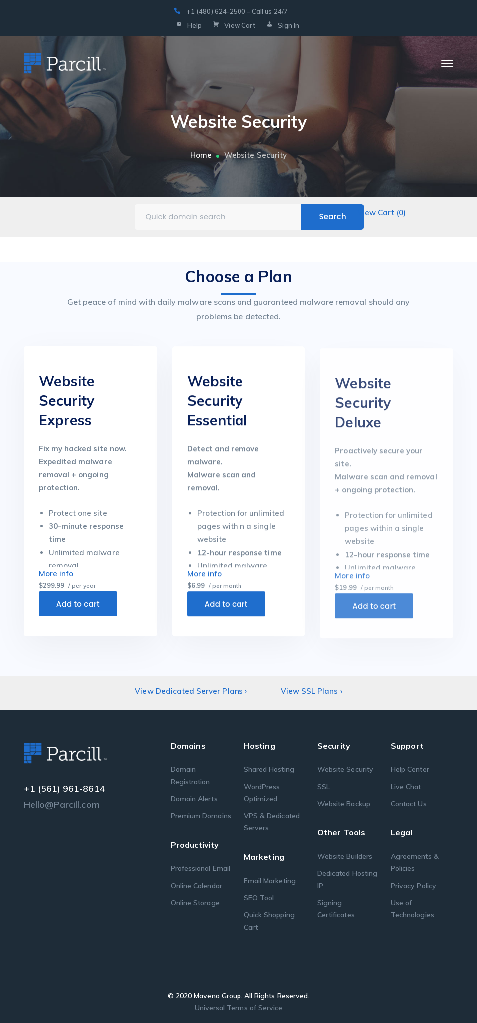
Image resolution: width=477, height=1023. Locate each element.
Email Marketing (270, 880)
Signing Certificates (336, 908)
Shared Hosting (269, 769)
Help (188, 26)
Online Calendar (196, 885)
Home (201, 155)
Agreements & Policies (415, 862)
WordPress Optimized (262, 792)
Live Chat (406, 786)
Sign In (282, 26)
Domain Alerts (194, 798)
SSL (323, 786)
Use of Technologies (412, 908)
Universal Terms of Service (238, 1007)
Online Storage (195, 902)
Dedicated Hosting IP (347, 879)
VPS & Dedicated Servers (272, 821)
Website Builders (344, 856)
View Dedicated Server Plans (190, 691)
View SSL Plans (311, 691)
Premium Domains (201, 815)
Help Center (410, 769)
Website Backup (343, 803)
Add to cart (78, 607)
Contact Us (409, 803)
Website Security (345, 769)
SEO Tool (259, 897)
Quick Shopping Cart (269, 920)
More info (56, 577)
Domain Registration (190, 775)
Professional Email (200, 868)
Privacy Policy (413, 885)
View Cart (233, 26)
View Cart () (381, 212)
